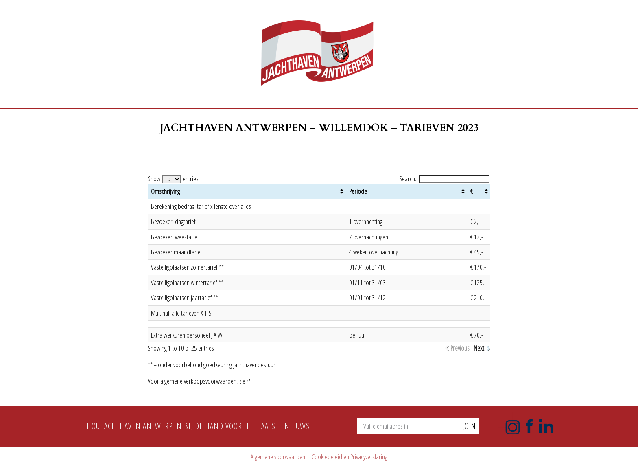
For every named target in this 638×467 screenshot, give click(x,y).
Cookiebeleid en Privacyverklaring (349, 456)
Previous (460, 348)
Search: (444, 178)
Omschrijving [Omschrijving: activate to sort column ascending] (165, 191)
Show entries (173, 178)
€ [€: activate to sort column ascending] (471, 191)
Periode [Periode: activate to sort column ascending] (358, 191)
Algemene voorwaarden (278, 456)
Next (479, 348)
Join (469, 426)
